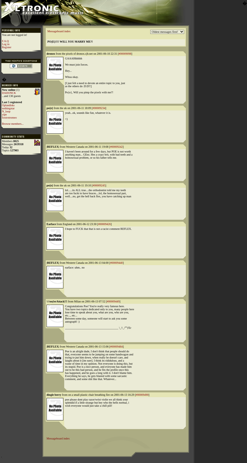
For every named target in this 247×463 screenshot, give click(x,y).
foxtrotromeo (9, 117)
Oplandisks (8, 105)
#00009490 (142, 394)
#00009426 (104, 224)
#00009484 (116, 346)
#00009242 (116, 146)
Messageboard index (58, 31)
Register (6, 47)
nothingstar (8, 108)
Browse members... (13, 123)
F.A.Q (5, 41)
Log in (5, 44)
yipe (4, 114)
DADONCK (9, 92)
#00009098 (125, 53)
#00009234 (99, 108)
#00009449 (113, 301)
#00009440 (116, 262)
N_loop (6, 111)
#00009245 (99, 185)
